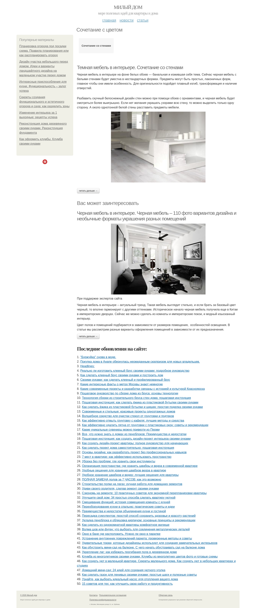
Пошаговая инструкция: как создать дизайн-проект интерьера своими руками (136, 438)
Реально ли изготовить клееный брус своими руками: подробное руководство (134, 370)
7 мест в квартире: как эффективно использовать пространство (126, 456)
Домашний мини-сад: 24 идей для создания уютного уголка (123, 570)
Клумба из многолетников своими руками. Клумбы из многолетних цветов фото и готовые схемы (150, 556)
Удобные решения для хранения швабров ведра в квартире (124, 470)
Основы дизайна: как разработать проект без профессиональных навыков (134, 452)
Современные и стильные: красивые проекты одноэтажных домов (128, 411)
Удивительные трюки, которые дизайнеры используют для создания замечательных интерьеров (149, 543)
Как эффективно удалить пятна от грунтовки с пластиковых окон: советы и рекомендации (145, 425)
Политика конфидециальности (102, 600)
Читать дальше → (88, 190)
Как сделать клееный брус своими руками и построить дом (121, 375)
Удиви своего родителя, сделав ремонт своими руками (120, 488)
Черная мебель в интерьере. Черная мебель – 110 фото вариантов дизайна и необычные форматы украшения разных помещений (156, 216)
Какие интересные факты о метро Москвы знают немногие (121, 384)
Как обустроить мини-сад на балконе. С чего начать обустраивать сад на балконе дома (143, 547)
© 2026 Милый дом (28, 595)
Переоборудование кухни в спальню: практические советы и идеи (128, 506)
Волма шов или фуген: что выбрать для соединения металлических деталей (136, 529)
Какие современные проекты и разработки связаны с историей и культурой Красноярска (142, 388)
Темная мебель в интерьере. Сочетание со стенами (130, 67)
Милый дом (128, 7)
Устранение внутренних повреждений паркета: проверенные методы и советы (137, 538)
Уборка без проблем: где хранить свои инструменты (118, 461)
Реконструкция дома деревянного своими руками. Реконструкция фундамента (43, 128)
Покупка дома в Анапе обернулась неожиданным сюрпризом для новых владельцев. (140, 361)
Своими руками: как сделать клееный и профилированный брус (125, 379)
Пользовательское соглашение (112, 595)
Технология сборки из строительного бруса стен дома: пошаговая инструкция (136, 397)
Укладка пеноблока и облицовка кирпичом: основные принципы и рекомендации (138, 520)
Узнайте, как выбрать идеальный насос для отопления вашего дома (130, 579)
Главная (109, 20)
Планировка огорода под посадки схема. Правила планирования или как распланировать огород (44, 51)
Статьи (142, 20)
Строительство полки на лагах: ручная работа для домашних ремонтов (132, 484)
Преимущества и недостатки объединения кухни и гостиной (124, 511)
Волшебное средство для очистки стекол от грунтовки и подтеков (128, 416)
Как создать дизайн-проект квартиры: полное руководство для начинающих (135, 443)
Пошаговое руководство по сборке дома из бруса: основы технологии (129, 393)
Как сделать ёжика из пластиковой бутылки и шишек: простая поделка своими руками (142, 407)
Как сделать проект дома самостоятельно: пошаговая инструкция (128, 447)
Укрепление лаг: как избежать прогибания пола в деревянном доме (129, 552)
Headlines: (87, 366)
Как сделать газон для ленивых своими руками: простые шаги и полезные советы (139, 574)
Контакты (93, 595)
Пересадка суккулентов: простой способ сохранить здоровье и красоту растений (139, 515)
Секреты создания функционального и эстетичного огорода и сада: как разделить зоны (44, 102)
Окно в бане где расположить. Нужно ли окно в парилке (121, 533)
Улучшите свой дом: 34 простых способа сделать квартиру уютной (128, 497)
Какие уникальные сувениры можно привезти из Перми (121, 429)
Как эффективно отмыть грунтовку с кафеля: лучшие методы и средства (133, 420)
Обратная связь (166, 595)
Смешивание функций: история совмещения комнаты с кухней (126, 502)
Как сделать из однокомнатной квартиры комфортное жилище (125, 524)
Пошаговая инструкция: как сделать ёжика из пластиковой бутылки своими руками (140, 402)
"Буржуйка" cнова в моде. (98, 357)
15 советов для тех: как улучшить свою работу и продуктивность (127, 583)
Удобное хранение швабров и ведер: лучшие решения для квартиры (130, 475)
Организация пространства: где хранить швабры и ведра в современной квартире (140, 465)
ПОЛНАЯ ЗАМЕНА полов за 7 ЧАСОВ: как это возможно (121, 479)
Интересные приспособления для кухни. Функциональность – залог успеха (43, 86)
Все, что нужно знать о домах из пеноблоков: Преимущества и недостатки (134, 434)
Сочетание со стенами (96, 45)
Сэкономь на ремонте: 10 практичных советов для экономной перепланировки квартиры (144, 493)
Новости (126, 20)
